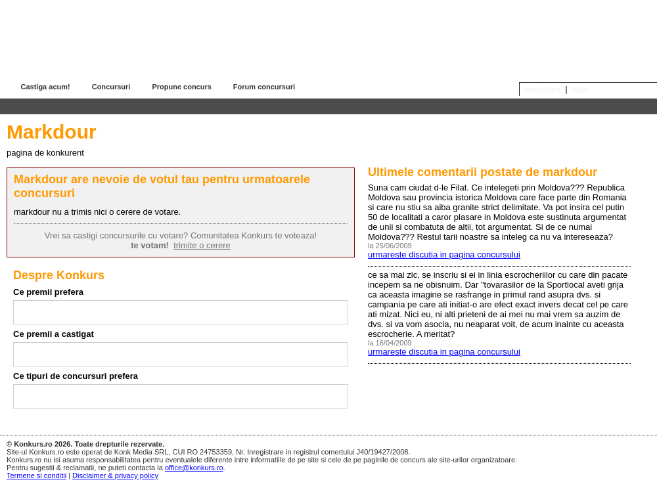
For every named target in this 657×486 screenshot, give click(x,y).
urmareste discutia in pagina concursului (444, 254)
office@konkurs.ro (194, 468)
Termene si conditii (36, 475)
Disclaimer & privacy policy (115, 475)
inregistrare (542, 89)
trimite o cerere (202, 245)
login (579, 89)
